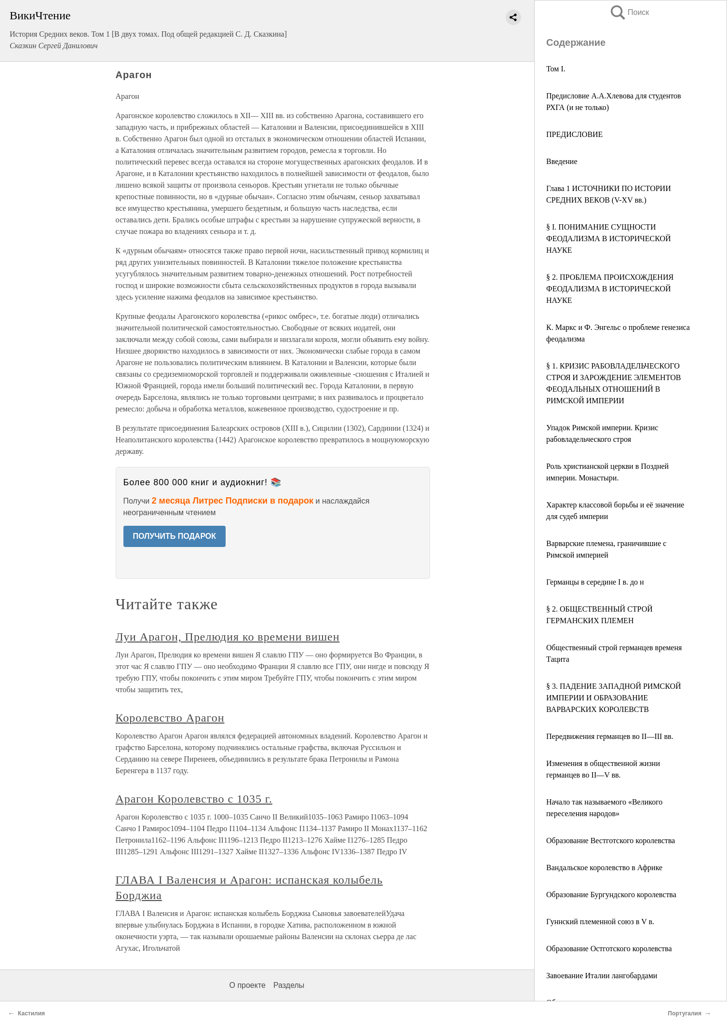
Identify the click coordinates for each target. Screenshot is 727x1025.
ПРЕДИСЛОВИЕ (574, 134)
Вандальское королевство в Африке (604, 867)
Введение (562, 161)
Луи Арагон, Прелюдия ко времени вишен (228, 636)
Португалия (684, 1013)
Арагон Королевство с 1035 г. (194, 799)
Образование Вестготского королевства (610, 840)
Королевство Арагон (170, 717)
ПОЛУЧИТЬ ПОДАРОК (174, 536)
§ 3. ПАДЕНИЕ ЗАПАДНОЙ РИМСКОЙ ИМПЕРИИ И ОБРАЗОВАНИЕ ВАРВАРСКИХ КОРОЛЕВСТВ (613, 697)
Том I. (555, 69)
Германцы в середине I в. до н (595, 582)
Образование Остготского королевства (609, 948)
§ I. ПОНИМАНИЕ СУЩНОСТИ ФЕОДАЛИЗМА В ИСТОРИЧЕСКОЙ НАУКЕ (608, 238)
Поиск (629, 12)
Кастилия (31, 1013)
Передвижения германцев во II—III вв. (609, 736)
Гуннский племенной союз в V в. (600, 921)
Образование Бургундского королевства (611, 894)
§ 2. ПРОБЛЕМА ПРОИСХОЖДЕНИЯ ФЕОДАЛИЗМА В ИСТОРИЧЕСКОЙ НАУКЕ (609, 288)
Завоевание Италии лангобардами (601, 975)
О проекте (247, 985)
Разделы (288, 985)
